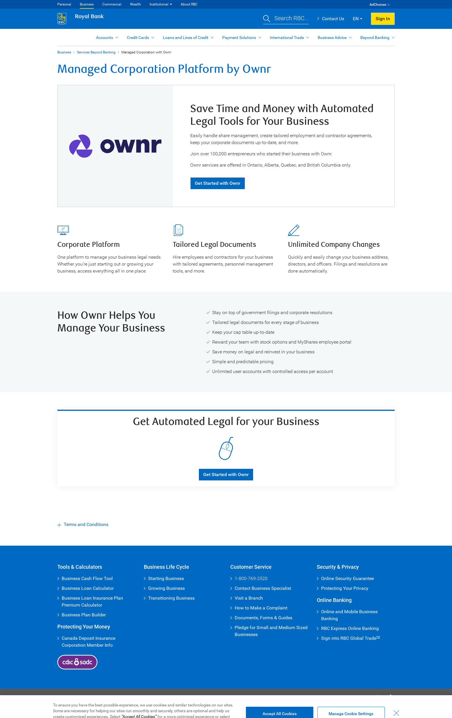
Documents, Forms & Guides (263, 617)
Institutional (159, 4)
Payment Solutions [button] (239, 37)
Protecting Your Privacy (344, 588)
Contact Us (333, 18)
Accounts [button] (104, 37)
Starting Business (166, 578)
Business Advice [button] (332, 37)
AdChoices (378, 5)
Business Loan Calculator (88, 588)
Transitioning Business (171, 598)
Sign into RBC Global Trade (350, 638)
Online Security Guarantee (347, 578)
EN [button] (356, 18)
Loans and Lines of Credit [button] (185, 37)
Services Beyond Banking (96, 52)
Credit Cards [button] (138, 37)
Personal (64, 4)
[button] (286, 19)
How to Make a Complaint (261, 608)
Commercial (111, 4)
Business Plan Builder (84, 615)
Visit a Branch (249, 598)
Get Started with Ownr (217, 183)
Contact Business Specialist (263, 588)
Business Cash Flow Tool (87, 578)
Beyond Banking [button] (374, 37)
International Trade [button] (287, 37)
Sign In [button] (383, 18)
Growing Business (166, 588)
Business (87, 4)
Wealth (135, 4)
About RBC (189, 4)
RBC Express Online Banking (350, 628)
